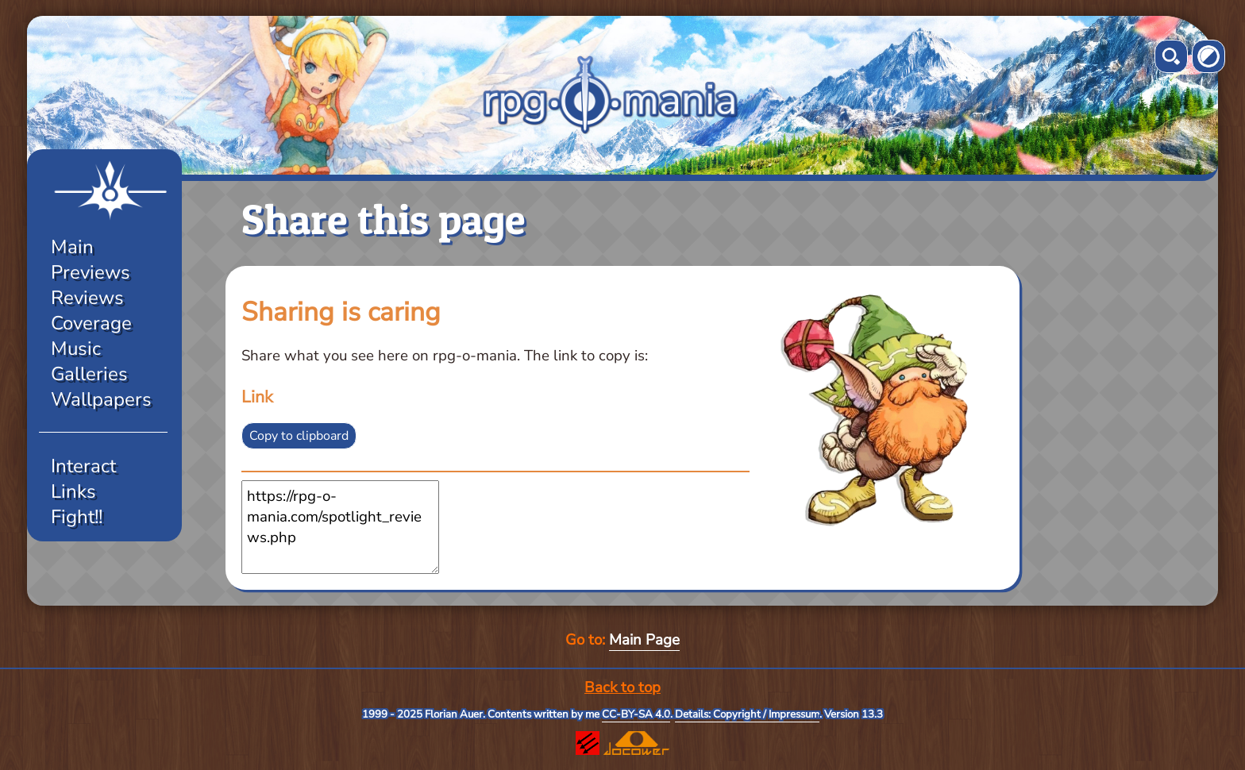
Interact (83, 466)
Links (73, 491)
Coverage (91, 323)
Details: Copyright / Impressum (747, 714)
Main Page (644, 639)
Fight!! (76, 516)
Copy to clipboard (299, 436)
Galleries (89, 374)
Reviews (87, 297)
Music (76, 348)
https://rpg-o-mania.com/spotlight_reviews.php (340, 527)
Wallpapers (101, 399)
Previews (90, 272)
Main (72, 247)
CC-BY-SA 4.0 (636, 714)
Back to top (622, 687)
